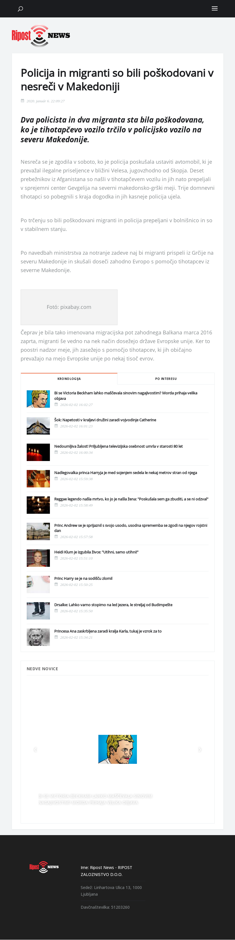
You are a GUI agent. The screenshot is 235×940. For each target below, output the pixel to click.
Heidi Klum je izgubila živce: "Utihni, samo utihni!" (96, 552)
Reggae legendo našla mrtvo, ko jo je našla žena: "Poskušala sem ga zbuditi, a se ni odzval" (131, 499)
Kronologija (69, 379)
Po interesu (166, 379)
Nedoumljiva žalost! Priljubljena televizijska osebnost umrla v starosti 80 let (118, 446)
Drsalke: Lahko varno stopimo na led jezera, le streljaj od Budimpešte (113, 604)
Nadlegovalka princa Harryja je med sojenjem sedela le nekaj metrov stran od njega (125, 472)
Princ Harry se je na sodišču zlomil (83, 578)
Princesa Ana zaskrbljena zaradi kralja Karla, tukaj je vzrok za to (108, 631)
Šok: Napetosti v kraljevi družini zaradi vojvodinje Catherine (105, 419)
